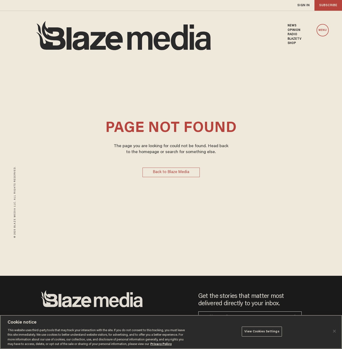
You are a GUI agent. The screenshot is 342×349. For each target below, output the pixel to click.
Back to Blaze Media (171, 172)
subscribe (328, 5)
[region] (171, 332)
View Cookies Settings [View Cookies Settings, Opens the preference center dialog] (261, 331)
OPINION (294, 30)
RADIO (293, 34)
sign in (303, 5)
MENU (322, 30)
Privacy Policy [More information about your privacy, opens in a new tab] (161, 344)
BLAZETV (295, 39)
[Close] (334, 331)
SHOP (292, 43)
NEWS (292, 25)
